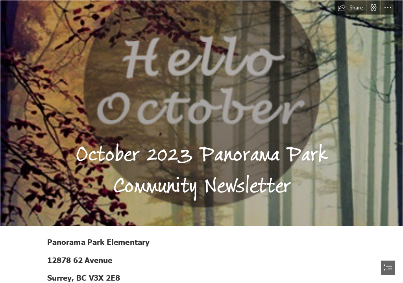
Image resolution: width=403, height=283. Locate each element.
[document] (201, 141)
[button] (350, 7)
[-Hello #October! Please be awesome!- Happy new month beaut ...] (201, 113)
